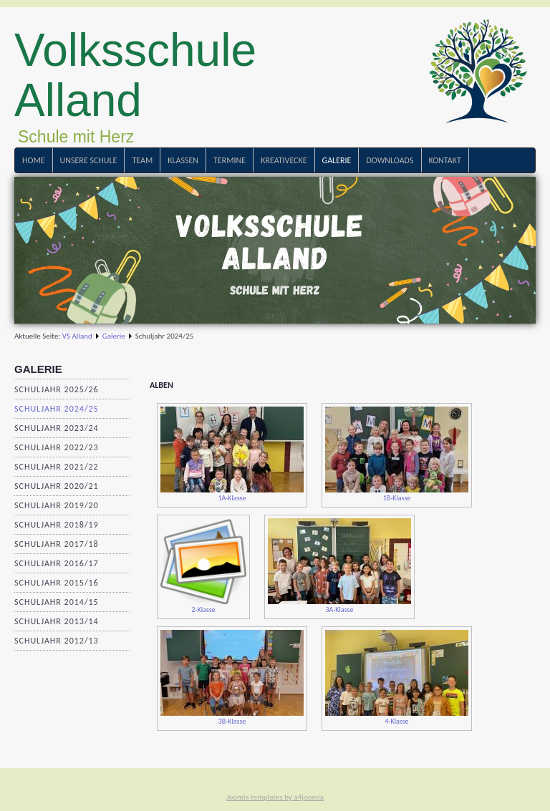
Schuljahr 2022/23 (56, 447)
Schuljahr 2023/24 (56, 428)
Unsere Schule (88, 160)
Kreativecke (284, 160)
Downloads (389, 160)
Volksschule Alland (135, 75)
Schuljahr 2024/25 (56, 409)
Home (33, 160)
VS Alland (77, 336)
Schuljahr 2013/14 (56, 621)
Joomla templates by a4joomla (275, 797)
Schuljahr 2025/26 (56, 389)
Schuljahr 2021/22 (56, 467)
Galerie (337, 160)
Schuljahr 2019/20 (56, 505)
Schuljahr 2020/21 (56, 486)
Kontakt (445, 160)
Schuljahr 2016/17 (56, 563)
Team (142, 160)
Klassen (183, 160)
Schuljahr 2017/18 (56, 544)
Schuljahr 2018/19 (56, 525)
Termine (229, 160)
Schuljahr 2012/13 (56, 641)
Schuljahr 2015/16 (56, 583)
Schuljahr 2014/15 (56, 602)
